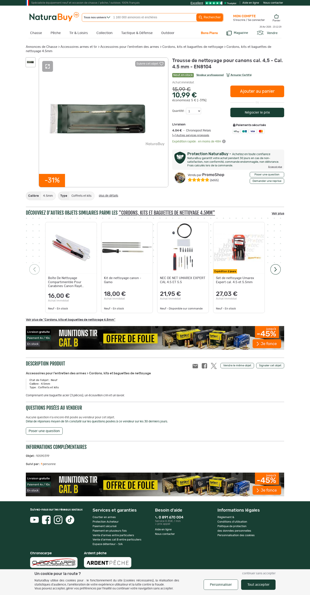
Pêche (56, 33)
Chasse (36, 33)
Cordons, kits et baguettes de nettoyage (192, 46)
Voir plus (278, 213)
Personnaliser (221, 584)
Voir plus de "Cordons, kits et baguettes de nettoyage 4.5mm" (70, 319)
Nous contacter (273, 3)
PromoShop (206, 175)
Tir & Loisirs (78, 33)
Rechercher (209, 17)
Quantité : (179, 110)
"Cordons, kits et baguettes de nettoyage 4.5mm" (167, 213)
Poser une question (266, 174)
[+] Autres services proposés (190, 135)
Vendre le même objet (237, 365)
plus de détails (108, 195)
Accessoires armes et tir (78, 46)
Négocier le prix (257, 112)
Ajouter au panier (257, 91)
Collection (104, 33)
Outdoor (167, 33)
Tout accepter (258, 584)
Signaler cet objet (270, 365)
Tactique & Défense (137, 33)
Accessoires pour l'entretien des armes (129, 46)
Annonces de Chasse (41, 46)
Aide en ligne (250, 3)
